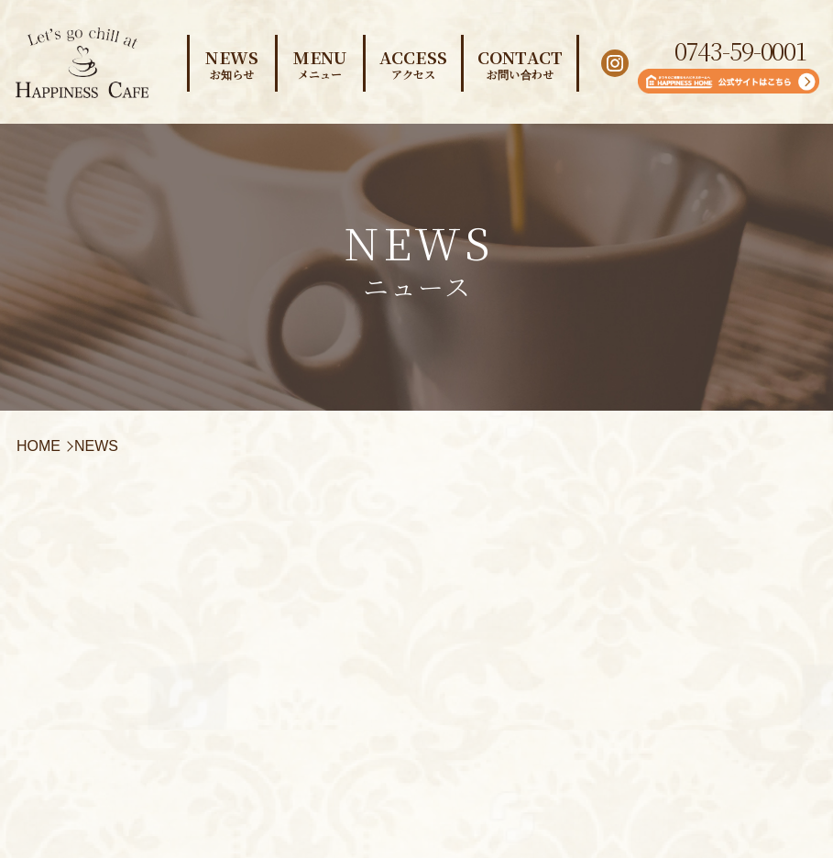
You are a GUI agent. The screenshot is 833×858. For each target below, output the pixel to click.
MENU (320, 63)
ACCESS (413, 63)
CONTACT (520, 63)
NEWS (232, 63)
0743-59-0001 (740, 50)
